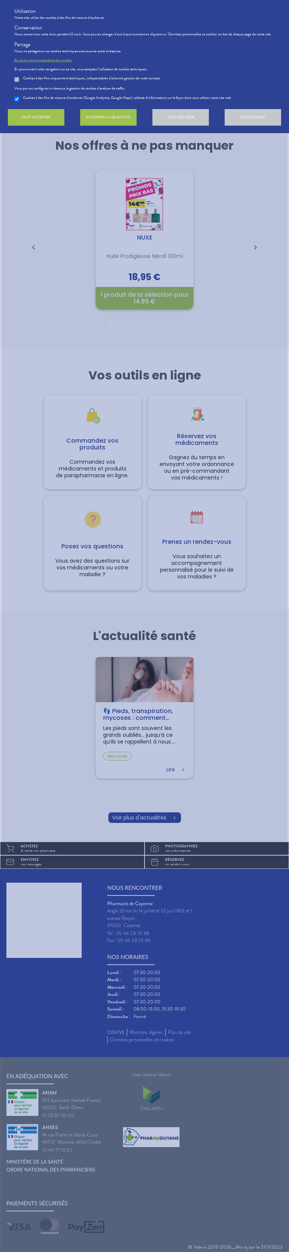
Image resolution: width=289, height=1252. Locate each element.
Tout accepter (36, 117)
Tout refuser (180, 117)
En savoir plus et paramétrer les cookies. (43, 60)
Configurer (252, 117)
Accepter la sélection (108, 117)
